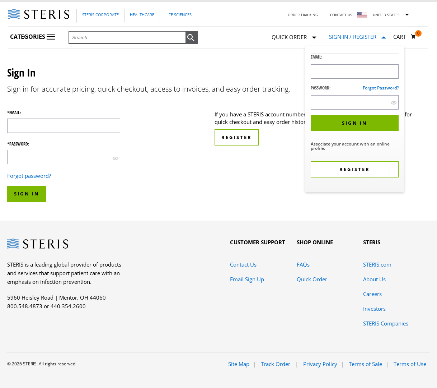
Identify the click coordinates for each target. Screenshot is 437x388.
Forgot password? (381, 88)
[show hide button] (394, 103)
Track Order (276, 364)
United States (386, 14)
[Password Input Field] (355, 102)
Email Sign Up (247, 279)
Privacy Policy (320, 364)
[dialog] (355, 119)
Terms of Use (410, 364)
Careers (372, 293)
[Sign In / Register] (357, 37)
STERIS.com (377, 264)
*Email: (14, 113)
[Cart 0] (404, 36)
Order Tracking (303, 14)
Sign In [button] (26, 193)
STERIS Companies (385, 323)
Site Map (238, 364)
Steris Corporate (100, 14)
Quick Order (294, 37)
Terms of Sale (365, 364)
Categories (32, 37)
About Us (374, 279)
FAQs (303, 264)
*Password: (18, 144)
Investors (374, 308)
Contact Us (341, 14)
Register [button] (236, 137)
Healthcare (142, 14)
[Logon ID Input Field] (355, 71)
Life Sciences (178, 14)
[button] (191, 38)
